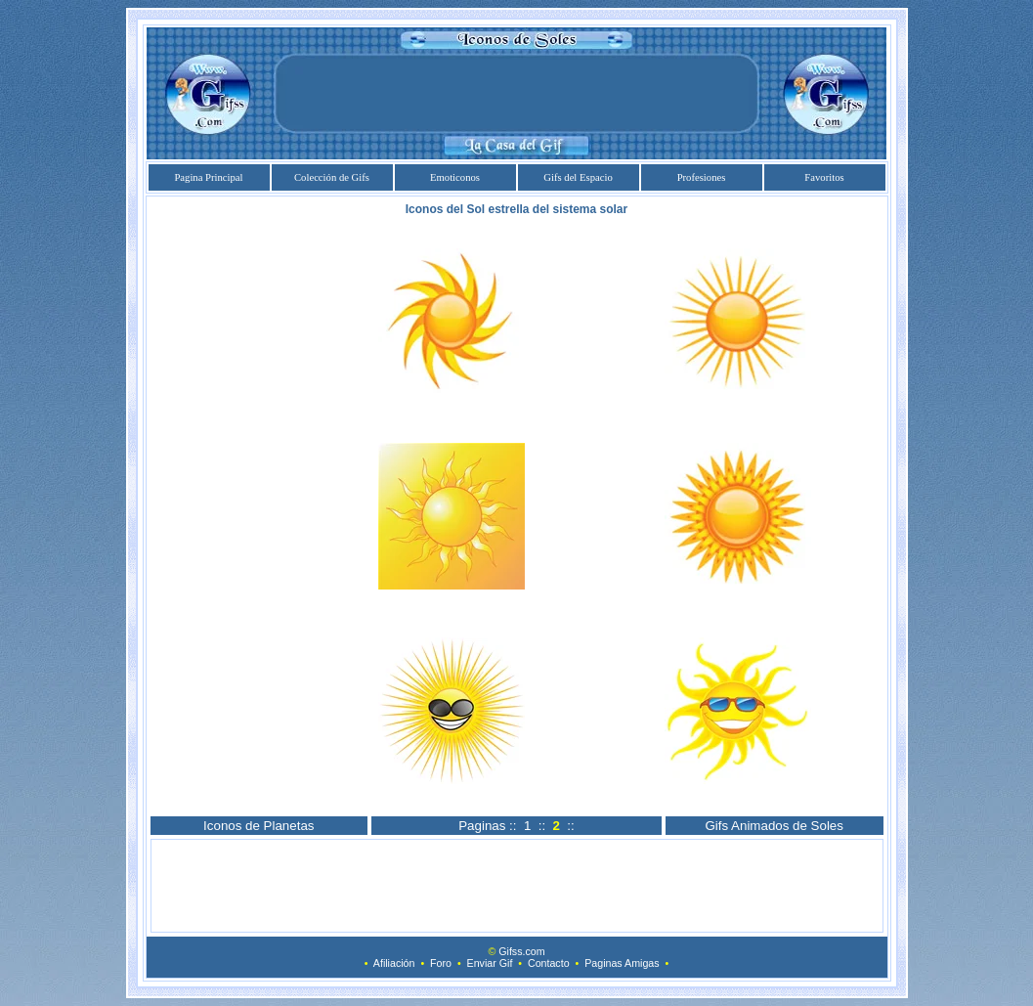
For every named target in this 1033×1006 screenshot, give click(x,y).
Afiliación (394, 963)
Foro (441, 963)
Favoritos (823, 177)
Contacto (549, 963)
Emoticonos (455, 177)
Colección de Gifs (331, 177)
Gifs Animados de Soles (774, 825)
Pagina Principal (208, 177)
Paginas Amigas (621, 963)
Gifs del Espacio (577, 177)
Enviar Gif (490, 963)
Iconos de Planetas (258, 825)
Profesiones (701, 177)
